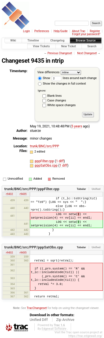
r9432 (9, 193)
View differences (48, 72)
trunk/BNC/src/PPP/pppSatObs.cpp (33, 247)
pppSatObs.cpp (47, 165)
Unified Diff (39, 320)
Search (92, 46)
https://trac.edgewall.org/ (85, 336)
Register (95, 31)
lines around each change (74, 78)
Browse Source (86, 40)
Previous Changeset (59, 53)
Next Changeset (87, 53)
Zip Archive (65, 320)
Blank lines (54, 96)
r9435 (23, 193)
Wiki (13, 40)
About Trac (78, 31)
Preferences (41, 31)
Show (44, 78)
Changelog (57, 40)
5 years (77, 126)
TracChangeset (37, 308)
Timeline (33, 40)
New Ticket (68, 46)
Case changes (56, 100)
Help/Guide (60, 31)
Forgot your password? (86, 34)
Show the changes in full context (62, 83)
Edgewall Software (54, 329)
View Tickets (41, 46)
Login (26, 31)
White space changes (61, 105)
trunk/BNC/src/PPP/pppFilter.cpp (31, 189)
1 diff (60, 161)
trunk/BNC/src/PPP (44, 146)
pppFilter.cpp (45, 161)
